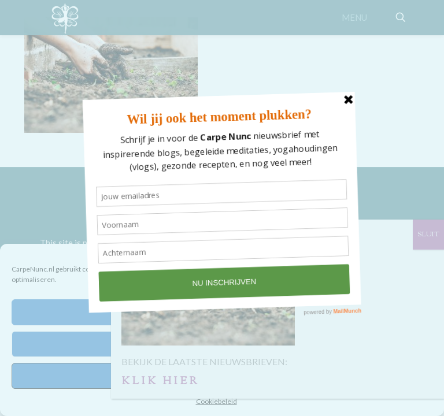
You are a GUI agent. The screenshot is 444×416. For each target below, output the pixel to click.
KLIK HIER (160, 381)
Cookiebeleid (216, 401)
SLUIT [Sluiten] (428, 234)
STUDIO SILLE (254, 202)
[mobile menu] (360, 17)
